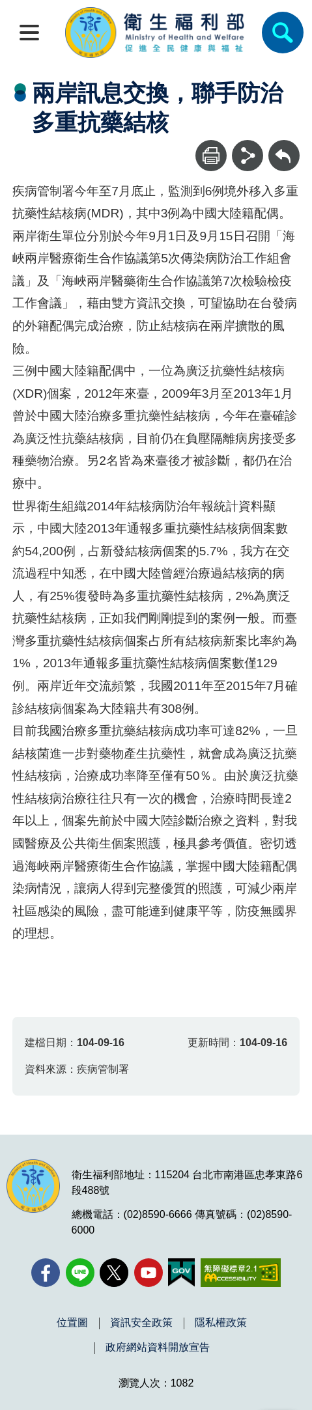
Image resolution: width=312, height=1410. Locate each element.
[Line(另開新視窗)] (80, 1272)
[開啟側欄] (29, 32)
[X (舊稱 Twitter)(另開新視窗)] (114, 1272)
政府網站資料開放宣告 (158, 1347)
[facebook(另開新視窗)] (45, 1272)
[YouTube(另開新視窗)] (148, 1272)
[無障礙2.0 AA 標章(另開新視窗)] (241, 1272)
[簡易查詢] (283, 32)
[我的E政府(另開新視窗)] (181, 1272)
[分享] (247, 155)
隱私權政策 (221, 1323)
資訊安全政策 (141, 1323)
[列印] (211, 155)
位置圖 (72, 1323)
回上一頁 (284, 146)
